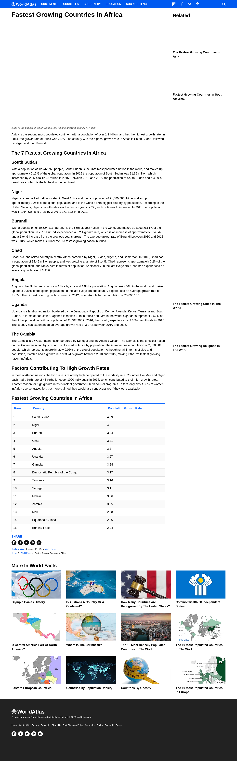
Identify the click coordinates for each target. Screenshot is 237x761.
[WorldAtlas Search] (223, 4)
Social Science (137, 4)
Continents (49, 4)
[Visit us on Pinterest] (33, 733)
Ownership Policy (113, 725)
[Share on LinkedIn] (39, 542)
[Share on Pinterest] (32, 542)
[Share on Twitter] (26, 542)
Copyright (45, 725)
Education (113, 4)
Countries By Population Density (89, 688)
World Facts (50, 549)
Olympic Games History (28, 602)
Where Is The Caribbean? (84, 645)
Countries (71, 4)
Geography (92, 4)
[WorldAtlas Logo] (25, 4)
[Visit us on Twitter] (27, 733)
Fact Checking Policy (73, 725)
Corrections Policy (94, 725)
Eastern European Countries (32, 688)
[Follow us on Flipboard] (14, 733)
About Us (56, 725)
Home (14, 725)
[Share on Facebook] (20, 542)
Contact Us (24, 725)
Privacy (35, 725)
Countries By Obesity (136, 688)
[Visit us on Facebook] (20, 733)
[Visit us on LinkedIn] (40, 733)
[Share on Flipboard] (14, 542)
